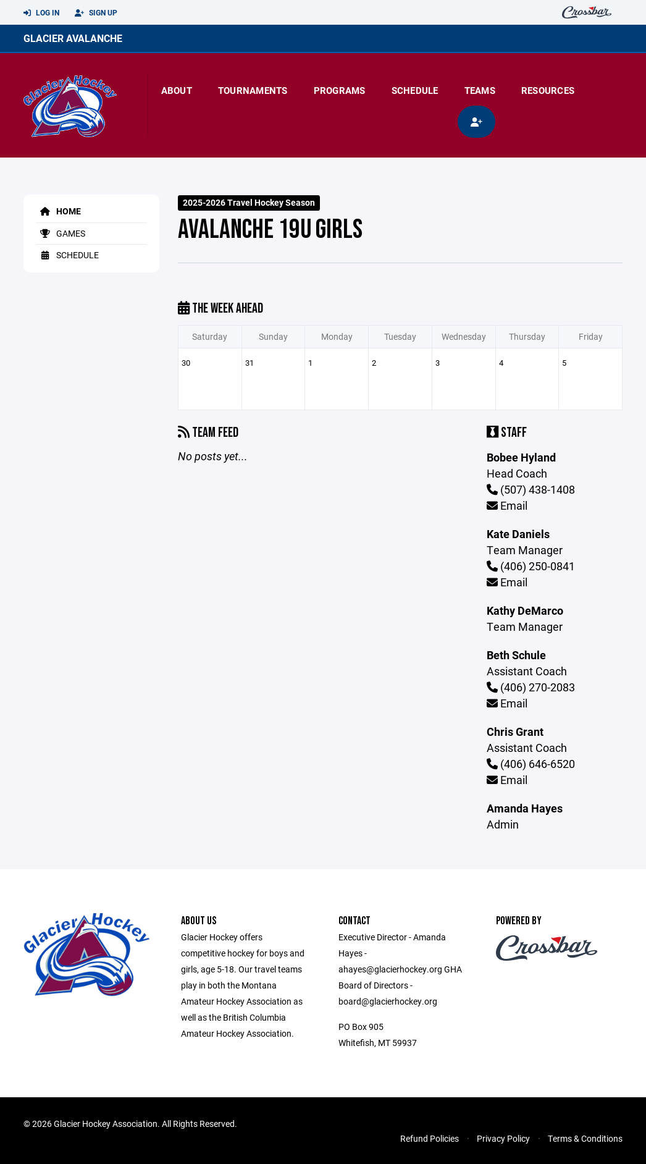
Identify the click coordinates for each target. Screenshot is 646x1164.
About (176, 90)
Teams (479, 90)
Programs (340, 90)
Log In (41, 13)
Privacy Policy (503, 1138)
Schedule (415, 90)
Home (58, 211)
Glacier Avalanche (72, 38)
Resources (547, 90)
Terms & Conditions (585, 1138)
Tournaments (253, 90)
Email (507, 505)
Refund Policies (429, 1138)
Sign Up (96, 13)
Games (60, 233)
